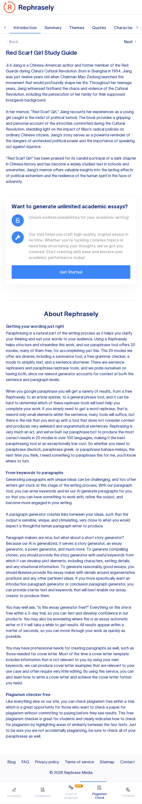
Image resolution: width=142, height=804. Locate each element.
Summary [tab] (53, 27)
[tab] (14, 792)
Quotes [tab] (99, 27)
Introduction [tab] (25, 27)
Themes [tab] (76, 27)
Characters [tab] (124, 27)
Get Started (71, 272)
